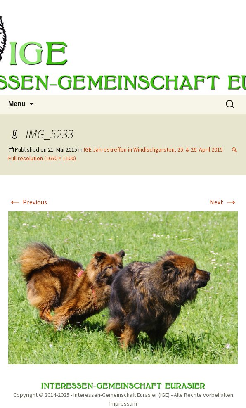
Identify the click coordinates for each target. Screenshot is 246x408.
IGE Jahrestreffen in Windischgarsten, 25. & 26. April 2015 (153, 149)
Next (224, 202)
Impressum (123, 403)
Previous (27, 202)
